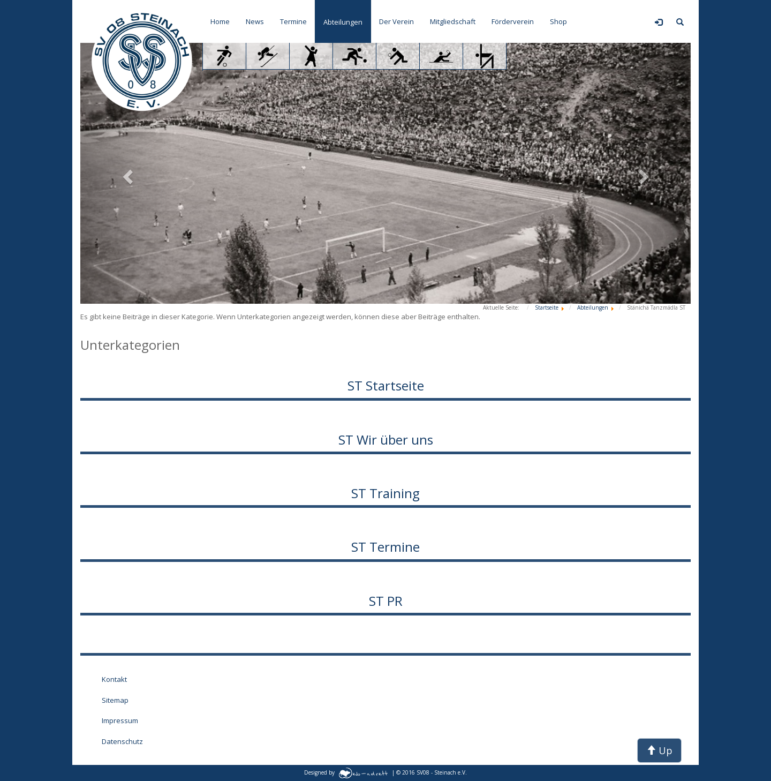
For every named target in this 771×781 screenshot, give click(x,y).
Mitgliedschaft (452, 21)
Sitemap (115, 700)
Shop (558, 21)
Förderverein (513, 21)
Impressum (120, 720)
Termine (293, 21)
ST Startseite (385, 385)
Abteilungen (342, 22)
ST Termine (385, 546)
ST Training (385, 493)
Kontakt (114, 679)
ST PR (386, 601)
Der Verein (396, 21)
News (255, 21)
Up (659, 750)
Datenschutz (122, 741)
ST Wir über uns (385, 439)
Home (220, 21)
